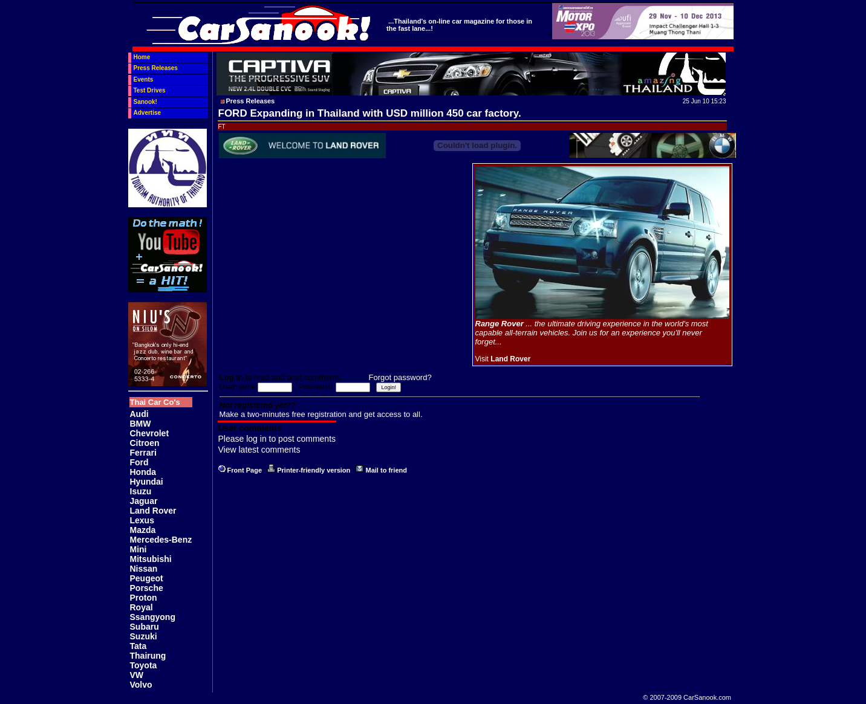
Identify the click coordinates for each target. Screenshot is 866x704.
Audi (139, 414)
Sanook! (145, 101)
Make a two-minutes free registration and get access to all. (321, 414)
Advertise (147, 112)
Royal (141, 607)
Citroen (145, 443)
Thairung (148, 655)
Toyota (143, 665)
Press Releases (156, 68)
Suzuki (143, 636)
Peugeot (146, 578)
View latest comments (259, 449)
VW (137, 675)
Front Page (244, 470)
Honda (143, 472)
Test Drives (150, 90)
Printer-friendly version (313, 470)
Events (144, 79)
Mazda (143, 530)
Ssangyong (152, 617)
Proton (143, 597)
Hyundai (146, 481)
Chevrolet (149, 433)
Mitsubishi (151, 559)
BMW (140, 423)
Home (142, 57)
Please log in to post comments (277, 439)
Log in (231, 377)
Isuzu (141, 491)
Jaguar (144, 501)
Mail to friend (386, 470)
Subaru (144, 626)
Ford (139, 462)
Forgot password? (400, 377)
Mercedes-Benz (161, 539)
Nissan (144, 568)
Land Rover (153, 510)
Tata (138, 646)
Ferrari (143, 452)
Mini (138, 549)
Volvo (141, 684)
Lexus (142, 520)
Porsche (146, 588)
